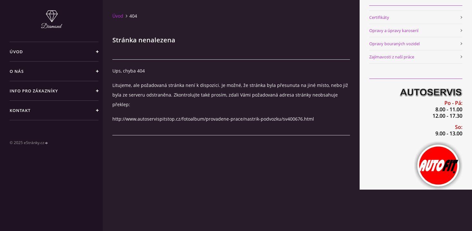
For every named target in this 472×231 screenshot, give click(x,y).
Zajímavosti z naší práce (391, 57)
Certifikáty (379, 17)
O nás (17, 71)
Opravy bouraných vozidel (394, 44)
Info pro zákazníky (34, 91)
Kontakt (20, 110)
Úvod (16, 52)
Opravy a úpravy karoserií (393, 30)
